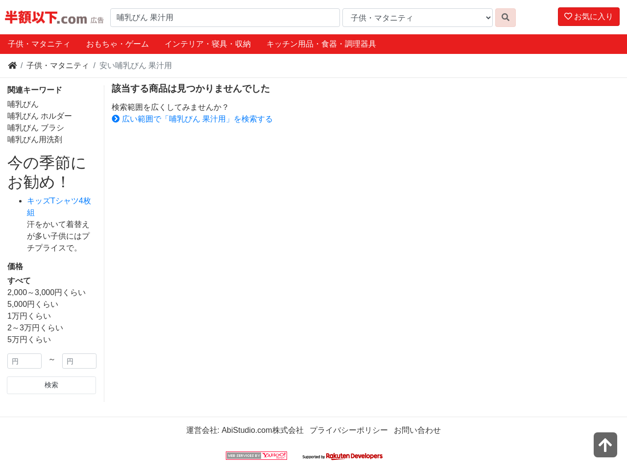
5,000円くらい (32, 304)
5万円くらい (29, 339)
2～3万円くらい (35, 328)
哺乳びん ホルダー (39, 116)
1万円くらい (29, 316)
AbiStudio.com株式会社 (262, 430)
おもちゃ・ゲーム (117, 44)
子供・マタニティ (39, 44)
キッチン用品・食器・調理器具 (321, 44)
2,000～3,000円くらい (46, 292)
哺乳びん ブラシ (35, 128)
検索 (51, 385)
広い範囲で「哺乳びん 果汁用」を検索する (192, 119)
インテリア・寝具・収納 (208, 44)
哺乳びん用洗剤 (34, 139)
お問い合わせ (417, 430)
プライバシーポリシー (349, 430)
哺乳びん (23, 104)
